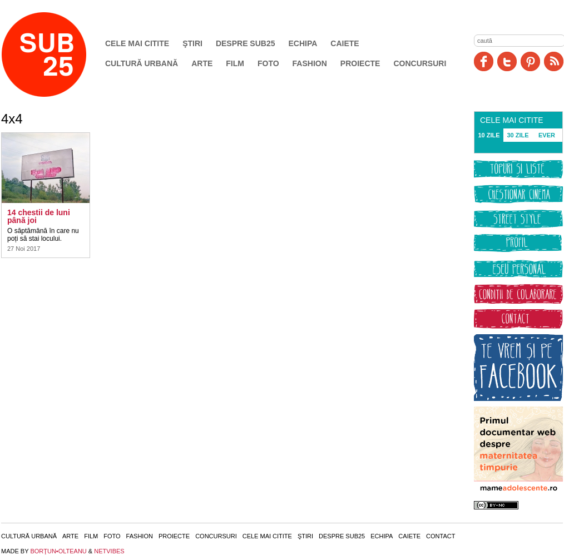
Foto (268, 63)
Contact (440, 536)
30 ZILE (517, 135)
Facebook (483, 61)
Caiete (344, 43)
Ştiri (192, 43)
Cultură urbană (141, 63)
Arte (201, 63)
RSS (553, 61)
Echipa (303, 43)
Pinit (530, 61)
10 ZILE (488, 135)
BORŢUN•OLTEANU (58, 551)
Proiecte (360, 63)
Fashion (310, 63)
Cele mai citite (137, 43)
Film (235, 63)
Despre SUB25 (245, 43)
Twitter (507, 61)
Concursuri (419, 63)
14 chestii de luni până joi (38, 216)
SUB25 (56, 54)
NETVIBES (109, 551)
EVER (546, 135)
